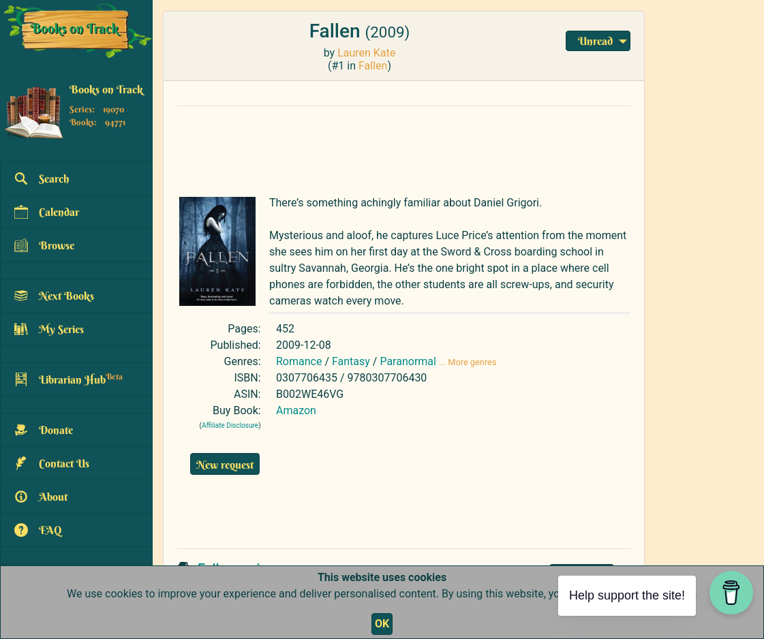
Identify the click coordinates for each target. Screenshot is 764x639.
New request (225, 464)
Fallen (372, 65)
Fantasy (351, 361)
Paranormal (408, 361)
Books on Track (106, 89)
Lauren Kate (366, 52)
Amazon (296, 410)
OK (382, 623)
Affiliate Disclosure (230, 425)
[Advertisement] (403, 147)
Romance (299, 361)
